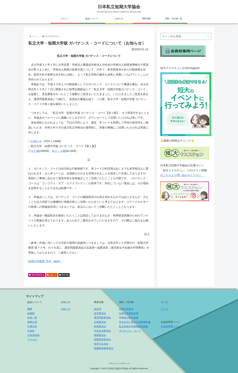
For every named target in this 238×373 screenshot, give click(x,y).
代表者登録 (33, 335)
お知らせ (36, 141)
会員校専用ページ (170, 326)
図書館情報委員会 (103, 348)
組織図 (31, 313)
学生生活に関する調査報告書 (135, 322)
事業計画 (32, 322)
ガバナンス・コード (130, 331)
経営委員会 (100, 313)
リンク (164, 309)
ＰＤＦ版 (33, 150)
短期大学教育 (126, 309)
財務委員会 (100, 326)
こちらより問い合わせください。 (183, 175)
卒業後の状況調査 (128, 317)
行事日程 (32, 326)
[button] (208, 36)
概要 (29, 309)
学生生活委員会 (102, 331)
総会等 (97, 309)
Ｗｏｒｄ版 (59, 150)
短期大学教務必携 (128, 313)
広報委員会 (100, 322)
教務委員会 (100, 335)
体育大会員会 (101, 344)
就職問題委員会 (102, 339)
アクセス (32, 339)
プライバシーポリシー (119, 363)
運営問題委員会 (36, 275)
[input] (185, 36)
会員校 (31, 331)
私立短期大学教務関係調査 (133, 326)
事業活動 (64, 275)
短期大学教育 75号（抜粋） (45, 261)
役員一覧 (32, 317)
